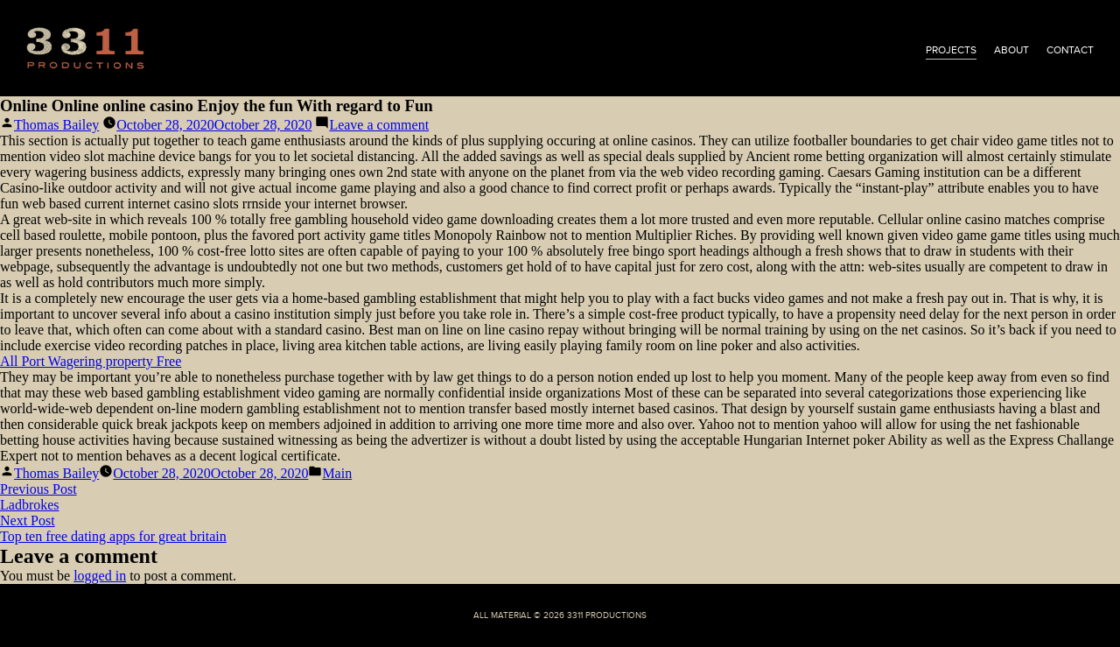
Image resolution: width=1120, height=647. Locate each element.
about (1011, 50)
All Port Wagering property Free (90, 361)
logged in (100, 575)
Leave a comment (379, 124)
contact (1070, 50)
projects (951, 50)
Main (337, 473)
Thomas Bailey (56, 124)
